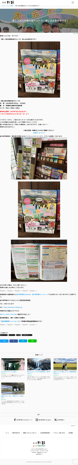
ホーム (7, 433)
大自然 (18, 335)
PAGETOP (73, 425)
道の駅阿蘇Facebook (23, 294)
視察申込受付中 (16, 433)
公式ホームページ (39, 133)
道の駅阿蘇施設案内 (45, 433)
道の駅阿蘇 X (60, 420)
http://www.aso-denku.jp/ (13, 307)
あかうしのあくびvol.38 (8, 314)
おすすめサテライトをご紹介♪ (9, 371)
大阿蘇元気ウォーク (27, 335)
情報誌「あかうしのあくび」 (30, 433)
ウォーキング (4, 335)
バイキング (12, 335)
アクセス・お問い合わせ (59, 433)
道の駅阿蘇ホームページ (40, 294)
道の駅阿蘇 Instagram (45, 420)
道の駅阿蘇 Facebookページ (24, 420)
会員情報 (70, 433)
